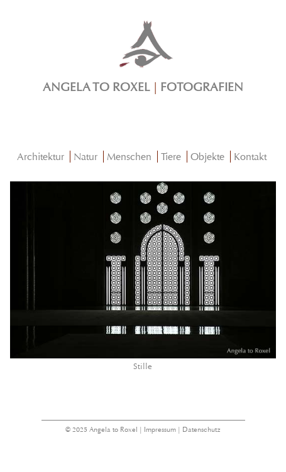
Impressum (160, 430)
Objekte (207, 157)
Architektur (40, 157)
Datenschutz (201, 430)
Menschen (129, 157)
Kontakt (250, 157)
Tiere (171, 157)
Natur (85, 157)
